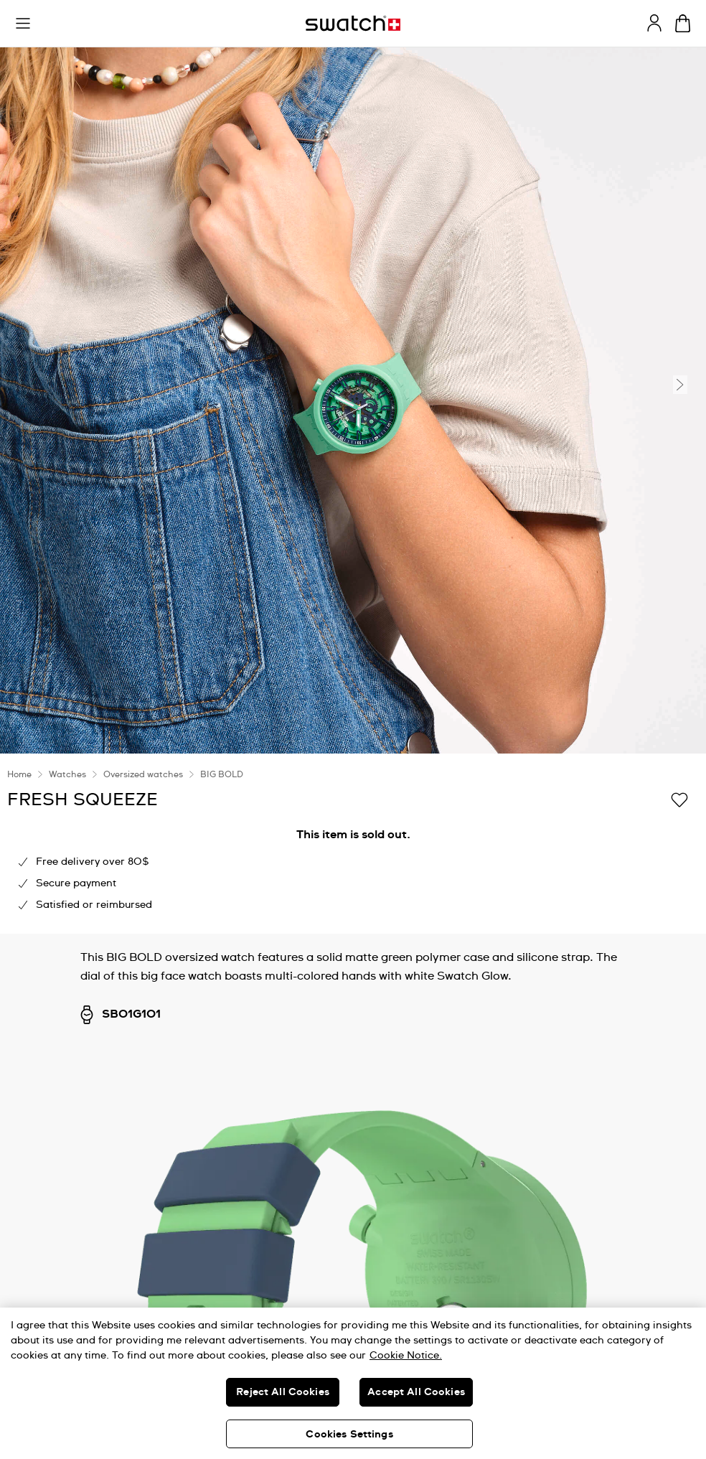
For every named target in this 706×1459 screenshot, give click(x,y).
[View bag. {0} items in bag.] (683, 23)
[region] (353, 1383)
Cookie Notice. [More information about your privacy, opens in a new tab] (406, 1356)
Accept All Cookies (416, 1392)
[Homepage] (353, 23)
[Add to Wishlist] (679, 798)
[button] (23, 23)
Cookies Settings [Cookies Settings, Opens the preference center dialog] (349, 1435)
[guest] (654, 23)
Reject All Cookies (282, 1392)
